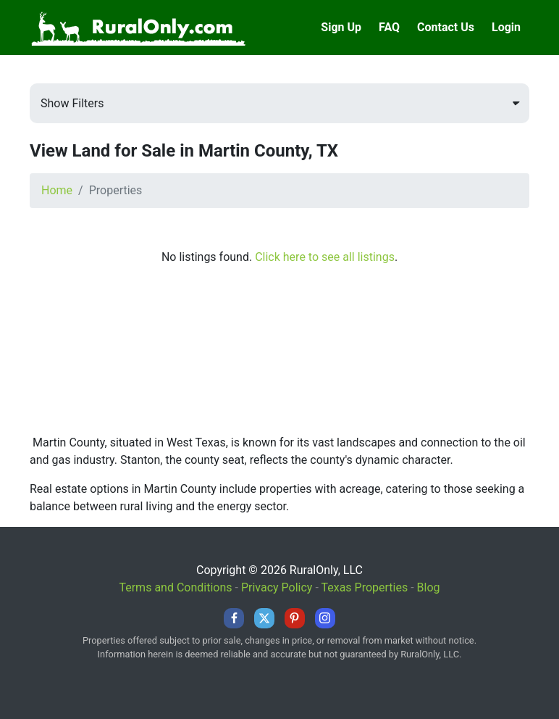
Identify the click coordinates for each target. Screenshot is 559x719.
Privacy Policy (277, 587)
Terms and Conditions (175, 587)
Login (506, 27)
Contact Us (445, 27)
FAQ (389, 27)
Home (56, 190)
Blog (428, 587)
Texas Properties (364, 587)
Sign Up (341, 27)
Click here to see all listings (325, 257)
